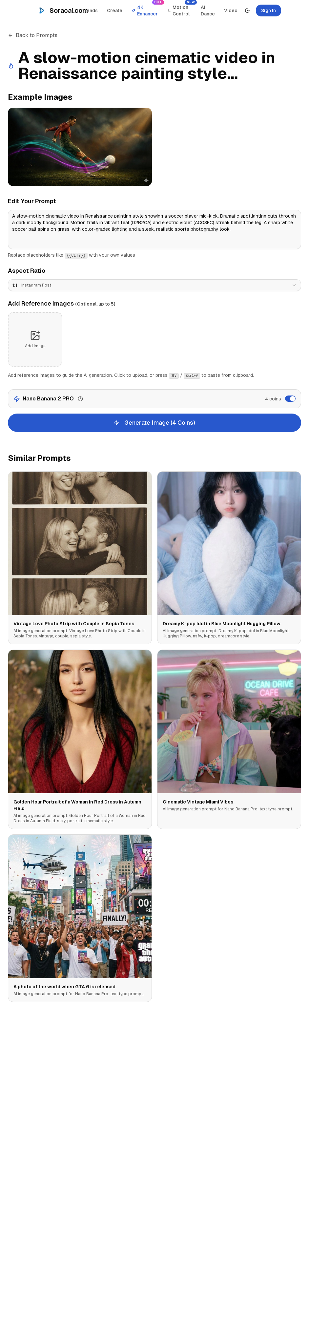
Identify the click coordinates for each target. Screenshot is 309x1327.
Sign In (268, 10)
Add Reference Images (61, 303)
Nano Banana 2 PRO (48, 399)
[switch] (290, 398)
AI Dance (208, 10)
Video (230, 10)
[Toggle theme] (247, 10)
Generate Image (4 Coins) (154, 422)
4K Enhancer (147, 8)
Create (114, 10)
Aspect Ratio (26, 270)
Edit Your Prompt (32, 201)
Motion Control (182, 8)
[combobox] (154, 285)
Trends (89, 10)
